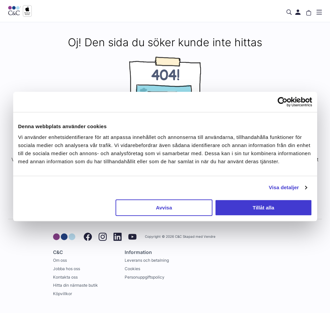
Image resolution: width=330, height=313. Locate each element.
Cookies (132, 268)
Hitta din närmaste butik (75, 285)
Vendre (209, 236)
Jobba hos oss (66, 268)
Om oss (60, 260)
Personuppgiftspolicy (144, 277)
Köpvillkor (62, 293)
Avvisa (164, 207)
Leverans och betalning (147, 260)
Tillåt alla (263, 207)
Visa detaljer (284, 187)
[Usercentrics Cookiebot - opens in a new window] (282, 102)
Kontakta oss (65, 277)
